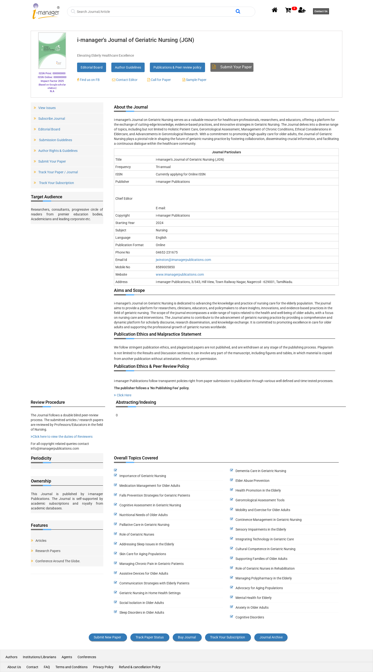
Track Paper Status (150, 637)
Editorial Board (92, 67)
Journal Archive (271, 637)
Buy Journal (187, 637)
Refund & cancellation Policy (140, 667)
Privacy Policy (103, 667)
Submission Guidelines (53, 140)
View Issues (45, 108)
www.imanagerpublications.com (180, 274)
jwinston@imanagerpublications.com (183, 260)
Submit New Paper (107, 637)
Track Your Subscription (54, 183)
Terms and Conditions (71, 667)
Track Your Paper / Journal (56, 172)
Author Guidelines (128, 67)
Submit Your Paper (232, 67)
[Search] (155, 11)
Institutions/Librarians (39, 657)
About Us (14, 667)
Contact (32, 667)
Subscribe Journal (49, 118)
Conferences (87, 657)
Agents (67, 657)
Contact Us (321, 11)
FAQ (47, 667)
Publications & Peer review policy (177, 67)
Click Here (122, 395)
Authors (11, 657)
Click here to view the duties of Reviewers (62, 436)
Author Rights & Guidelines (56, 151)
